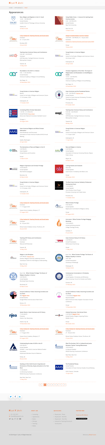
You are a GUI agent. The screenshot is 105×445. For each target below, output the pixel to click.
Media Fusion (92, 434)
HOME (11, 8)
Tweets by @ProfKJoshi (82, 415)
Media (34, 426)
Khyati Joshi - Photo (60, 414)
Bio (37, 3)
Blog (85, 3)
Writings (68, 3)
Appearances (54, 3)
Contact (91, 3)
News (81, 3)
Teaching (75, 3)
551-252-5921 (14, 414)
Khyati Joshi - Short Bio (61, 419)
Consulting (44, 3)
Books (62, 3)
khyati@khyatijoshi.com (17, 416)
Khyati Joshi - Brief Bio (61, 416)
